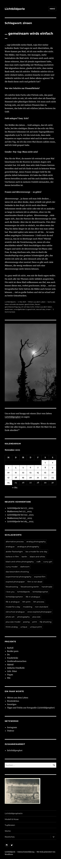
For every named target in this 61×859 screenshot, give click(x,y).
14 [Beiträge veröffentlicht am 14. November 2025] (38, 472)
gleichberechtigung (12, 307)
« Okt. (15, 487)
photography (23, 617)
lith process (38, 602)
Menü (52, 9)
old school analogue (15, 612)
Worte (8, 831)
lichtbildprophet (40, 592)
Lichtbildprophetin (14, 813)
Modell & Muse (12, 819)
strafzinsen (9, 309)
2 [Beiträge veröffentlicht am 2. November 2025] (52, 462)
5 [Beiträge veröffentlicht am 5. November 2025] (23, 467)
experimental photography (18, 577)
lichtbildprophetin (14, 597)
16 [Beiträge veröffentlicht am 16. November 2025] (53, 472)
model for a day (13, 607)
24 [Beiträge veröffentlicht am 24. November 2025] (8, 482)
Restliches (10, 837)
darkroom (25, 567)
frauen (37, 304)
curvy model (12, 567)
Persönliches (13, 701)
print (34, 622)
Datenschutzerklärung (25, 852)
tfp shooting (45, 622)
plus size (36, 617)
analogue (10, 546)
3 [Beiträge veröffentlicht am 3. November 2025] (8, 467)
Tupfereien (10, 825)
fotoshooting (12, 587)
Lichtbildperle (15, 9)
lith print (26, 602)
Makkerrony (13, 511)
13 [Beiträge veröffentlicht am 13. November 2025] (30, 472)
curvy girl (47, 562)
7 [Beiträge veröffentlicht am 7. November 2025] (37, 467)
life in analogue (33, 597)
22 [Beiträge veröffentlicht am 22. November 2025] (45, 477)
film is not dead (34, 582)
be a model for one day (36, 551)
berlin (24, 557)
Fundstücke (12, 658)
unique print (36, 627)
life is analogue (13, 602)
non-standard (41, 607)
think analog (12, 627)
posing (26, 622)
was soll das (40, 309)
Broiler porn (12, 651)
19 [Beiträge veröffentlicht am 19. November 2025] (23, 477)
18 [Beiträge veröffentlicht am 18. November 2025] (16, 477)
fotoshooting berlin (30, 587)
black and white (37, 557)
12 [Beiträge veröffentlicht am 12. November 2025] (23, 472)
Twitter (10, 731)
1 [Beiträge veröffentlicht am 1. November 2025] (45, 462)
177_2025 (28, 508)
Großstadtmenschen (16, 661)
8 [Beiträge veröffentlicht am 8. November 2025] (45, 467)
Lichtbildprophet (13, 417)
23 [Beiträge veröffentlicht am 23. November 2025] (52, 477)
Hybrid (10, 664)
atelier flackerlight (14, 551)
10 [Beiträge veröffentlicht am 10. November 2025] (8, 472)
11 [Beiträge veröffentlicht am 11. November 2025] (16, 472)
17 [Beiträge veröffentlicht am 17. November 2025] (8, 477)
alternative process (15, 541)
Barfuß (10, 648)
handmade (47, 587)
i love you (10, 592)
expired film (39, 577)
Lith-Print (12, 671)
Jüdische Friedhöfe (16, 668)
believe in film (12, 557)
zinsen (48, 309)
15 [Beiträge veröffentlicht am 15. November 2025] (45, 472)
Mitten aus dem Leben (37, 302)
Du (8, 654)
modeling (27, 607)
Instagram (12, 727)
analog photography (36, 541)
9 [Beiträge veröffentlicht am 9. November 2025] (52, 467)
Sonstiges (11, 704)
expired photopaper (15, 582)
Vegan (10, 674)
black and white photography (20, 562)
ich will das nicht (27, 307)
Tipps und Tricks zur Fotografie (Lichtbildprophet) (31, 707)
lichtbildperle (23, 592)
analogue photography (28, 546)
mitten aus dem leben (43, 307)
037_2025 (29, 515)
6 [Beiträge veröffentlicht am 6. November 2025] (30, 467)
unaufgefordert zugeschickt (24, 309)
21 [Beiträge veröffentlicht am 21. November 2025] (38, 477)
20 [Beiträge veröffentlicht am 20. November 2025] (30, 477)
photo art (10, 617)
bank (50, 302)
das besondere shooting (17, 572)
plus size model (13, 622)
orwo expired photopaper (39, 612)
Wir (8, 678)
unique (23, 627)
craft (38, 562)
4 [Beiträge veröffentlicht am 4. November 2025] (15, 467)
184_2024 (29, 521)
